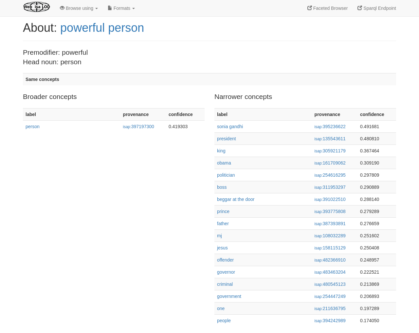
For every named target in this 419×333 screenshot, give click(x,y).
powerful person (102, 27)
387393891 (330, 223)
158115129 (330, 247)
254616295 (330, 175)
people (224, 320)
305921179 (330, 150)
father (223, 223)
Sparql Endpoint (376, 8)
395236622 (330, 126)
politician (226, 175)
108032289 (330, 235)
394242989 (330, 320)
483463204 (330, 272)
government (229, 296)
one (221, 308)
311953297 (330, 187)
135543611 (330, 138)
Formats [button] (121, 8)
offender (225, 260)
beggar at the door (235, 199)
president (226, 138)
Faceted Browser (327, 8)
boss (222, 187)
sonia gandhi (230, 126)
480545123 (330, 284)
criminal (225, 284)
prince (223, 211)
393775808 (330, 211)
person (33, 126)
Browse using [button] (79, 8)
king (221, 150)
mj (219, 235)
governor (226, 272)
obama (224, 163)
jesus (222, 247)
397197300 (138, 126)
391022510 (330, 199)
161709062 (330, 163)
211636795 (330, 308)
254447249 (330, 296)
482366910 (330, 260)
